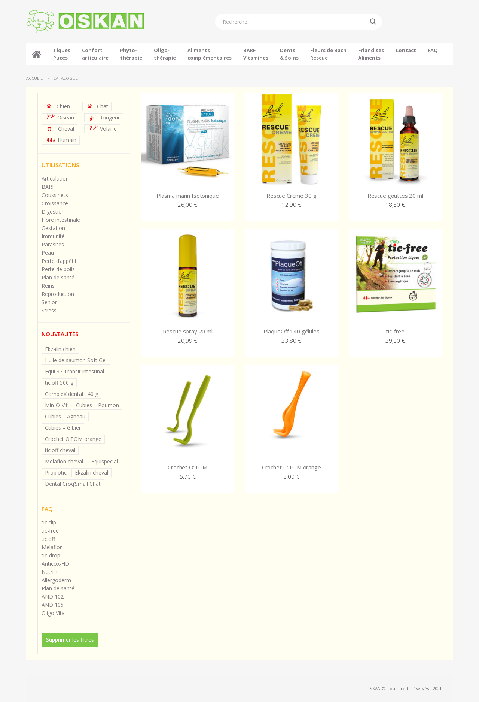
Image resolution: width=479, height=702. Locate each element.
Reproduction (58, 293)
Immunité (53, 236)
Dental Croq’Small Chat (73, 483)
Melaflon (52, 547)
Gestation (53, 228)
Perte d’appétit (59, 260)
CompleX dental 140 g (71, 393)
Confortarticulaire (95, 54)
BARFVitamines (255, 54)
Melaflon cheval (64, 461)
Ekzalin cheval (91, 472)
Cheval (60, 128)
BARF (48, 186)
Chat (98, 106)
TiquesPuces (61, 54)
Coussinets (55, 195)
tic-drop (51, 555)
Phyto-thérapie (131, 54)
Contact (406, 54)
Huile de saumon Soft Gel (76, 360)
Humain (61, 139)
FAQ (433, 50)
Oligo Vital (54, 613)
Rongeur (104, 117)
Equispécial (104, 461)
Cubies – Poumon (97, 405)
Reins (48, 285)
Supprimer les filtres (70, 639)
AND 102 (53, 596)
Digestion (53, 211)
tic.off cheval (60, 450)
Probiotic (56, 472)
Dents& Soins (289, 54)
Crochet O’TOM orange (73, 438)
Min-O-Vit (56, 405)
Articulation (55, 178)
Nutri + (50, 571)
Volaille (103, 128)
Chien (58, 106)
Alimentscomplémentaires (209, 54)
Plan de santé (58, 277)
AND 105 (53, 604)
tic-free (50, 530)
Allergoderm (56, 580)
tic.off (48, 538)
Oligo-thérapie (165, 54)
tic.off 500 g (59, 382)
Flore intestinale (61, 219)
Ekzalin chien (60, 348)
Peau (48, 252)
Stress (49, 310)
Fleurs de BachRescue (328, 54)
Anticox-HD (55, 563)
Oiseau (60, 117)
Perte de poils (58, 269)
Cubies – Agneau (65, 416)
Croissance (55, 203)
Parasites (53, 244)
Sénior (49, 302)
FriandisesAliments (371, 54)
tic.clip (49, 522)
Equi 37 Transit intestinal (74, 371)
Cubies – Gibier (63, 427)
